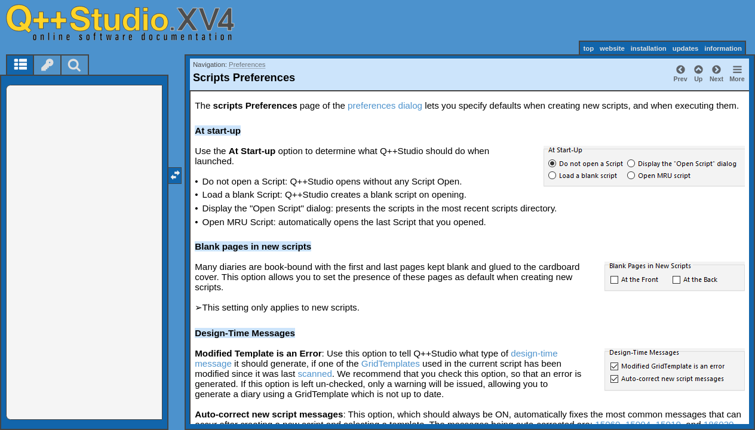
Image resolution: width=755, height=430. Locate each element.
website (612, 48)
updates (686, 48)
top (588, 48)
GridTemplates (390, 363)
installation (649, 48)
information (723, 48)
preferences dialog (385, 105)
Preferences (247, 64)
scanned (314, 373)
